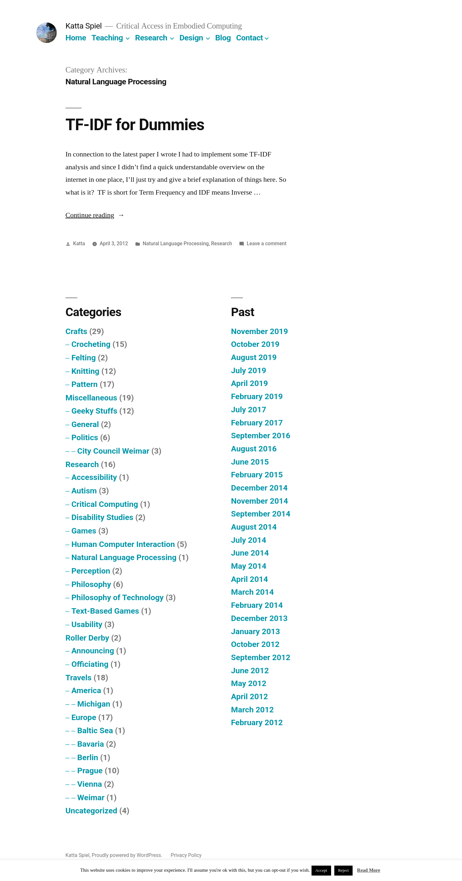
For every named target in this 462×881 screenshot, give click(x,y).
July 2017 (248, 409)
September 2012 (260, 657)
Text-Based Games (105, 611)
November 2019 (259, 331)
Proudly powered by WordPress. (128, 855)
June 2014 (250, 553)
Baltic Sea (95, 730)
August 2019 (254, 357)
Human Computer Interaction (123, 544)
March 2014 (252, 592)
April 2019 (249, 383)
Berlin (87, 757)
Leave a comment (267, 243)
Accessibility (94, 477)
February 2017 (257, 422)
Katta (79, 243)
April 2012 (249, 696)
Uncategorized (91, 810)
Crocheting (90, 344)
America (86, 690)
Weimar (91, 797)
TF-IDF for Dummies (134, 124)
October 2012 (255, 644)
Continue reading (95, 215)
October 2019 (255, 344)
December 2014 (259, 487)
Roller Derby (87, 637)
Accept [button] (321, 870)
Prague (90, 770)
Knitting (85, 371)
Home (75, 37)
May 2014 (248, 566)
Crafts (76, 331)
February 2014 (257, 605)
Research (151, 37)
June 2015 (250, 461)
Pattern (84, 384)
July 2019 (248, 370)
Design (191, 37)
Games (83, 530)
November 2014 (259, 501)
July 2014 (248, 540)
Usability (86, 624)
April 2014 (249, 579)
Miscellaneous (91, 397)
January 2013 (255, 631)
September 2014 (260, 513)
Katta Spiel (83, 25)
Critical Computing (104, 504)
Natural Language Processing (176, 243)
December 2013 (259, 618)
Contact (249, 37)
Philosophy (91, 584)
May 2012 (248, 683)
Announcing (92, 650)
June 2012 (250, 670)
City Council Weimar (113, 451)
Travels (78, 677)
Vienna (89, 784)
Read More (368, 870)
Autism (84, 490)
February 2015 (257, 474)
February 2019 (257, 396)
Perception (90, 570)
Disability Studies (102, 517)
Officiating (89, 664)
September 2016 (260, 435)
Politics (84, 437)
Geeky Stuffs (94, 410)
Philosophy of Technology (117, 597)
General (85, 424)
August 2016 (254, 448)
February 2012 (257, 722)
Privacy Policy (186, 855)
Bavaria (90, 744)
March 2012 (252, 709)
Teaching (107, 37)
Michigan (93, 704)
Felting (83, 357)
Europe (83, 717)
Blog (223, 37)
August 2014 (254, 527)
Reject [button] (343, 870)
